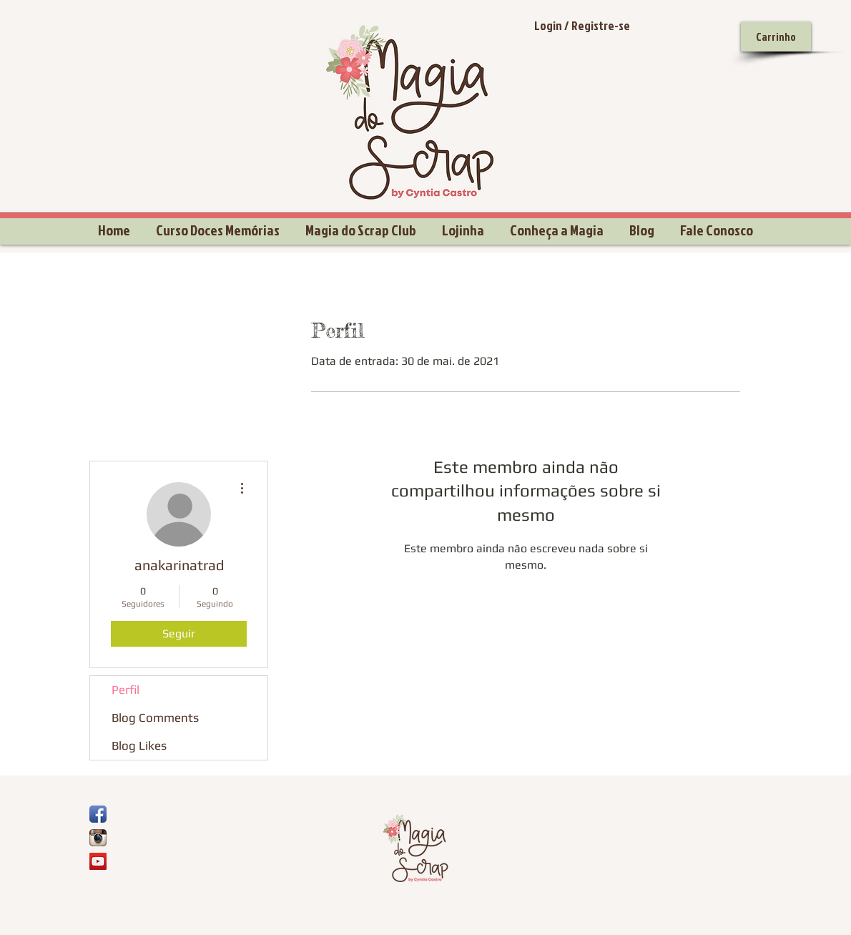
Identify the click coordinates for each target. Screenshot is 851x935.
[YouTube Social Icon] (98, 861)
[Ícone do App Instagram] (98, 837)
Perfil (125, 689)
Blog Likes (139, 745)
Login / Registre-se (582, 25)
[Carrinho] (776, 37)
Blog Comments (155, 717)
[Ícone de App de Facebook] (98, 814)
